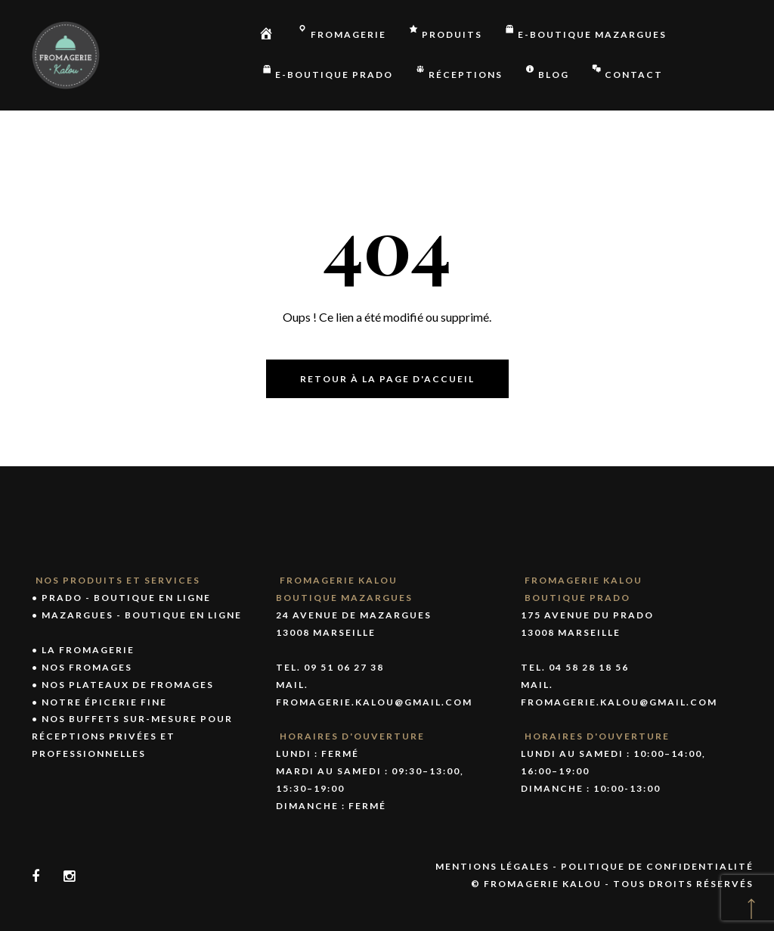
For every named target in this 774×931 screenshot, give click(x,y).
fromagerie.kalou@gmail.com (374, 702)
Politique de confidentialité (657, 866)
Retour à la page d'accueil (387, 379)
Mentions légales (492, 866)
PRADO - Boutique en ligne (126, 597)
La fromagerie (88, 649)
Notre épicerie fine (104, 702)
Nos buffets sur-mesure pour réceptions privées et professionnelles (132, 736)
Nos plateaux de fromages (128, 684)
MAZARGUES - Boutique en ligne (142, 615)
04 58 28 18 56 (589, 667)
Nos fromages (87, 667)
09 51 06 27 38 (344, 667)
